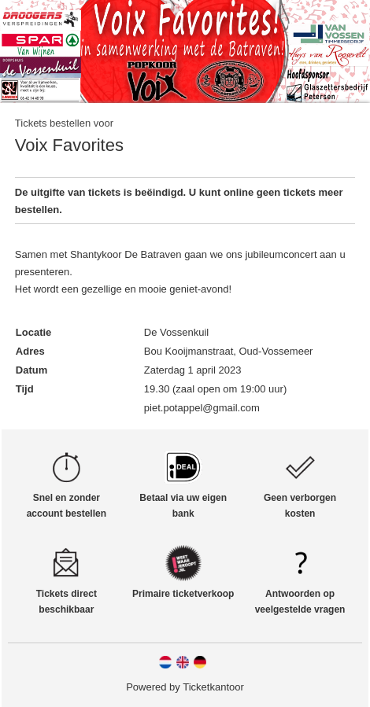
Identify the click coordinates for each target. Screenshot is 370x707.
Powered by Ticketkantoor (185, 687)
